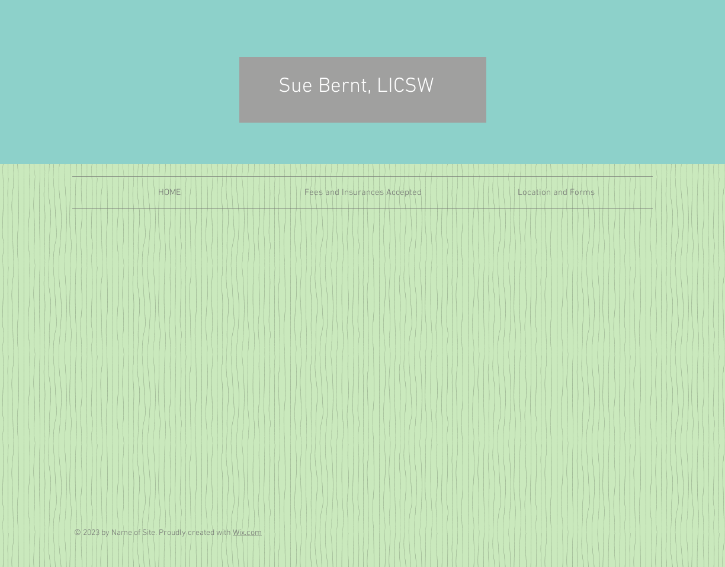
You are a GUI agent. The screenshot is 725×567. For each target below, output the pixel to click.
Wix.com (247, 533)
